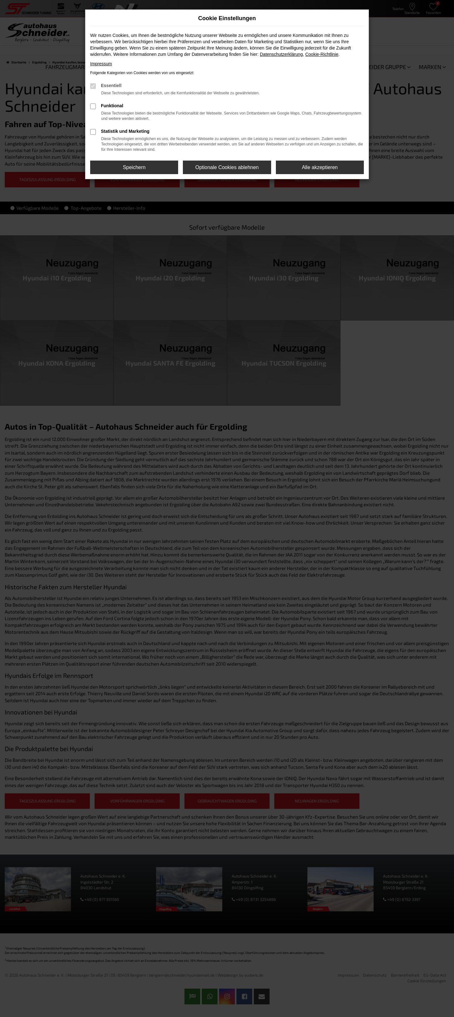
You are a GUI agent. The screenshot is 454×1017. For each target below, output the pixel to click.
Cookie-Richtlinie (321, 54)
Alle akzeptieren (320, 167)
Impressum (101, 63)
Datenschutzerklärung (281, 54)
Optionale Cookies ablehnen (227, 167)
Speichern (134, 167)
